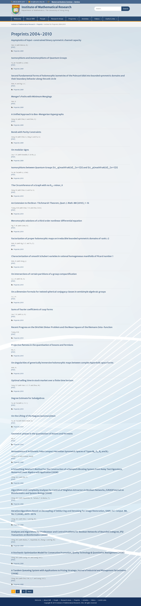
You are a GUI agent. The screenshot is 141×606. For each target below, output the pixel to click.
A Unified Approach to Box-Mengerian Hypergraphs (37, 114)
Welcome (17, 19)
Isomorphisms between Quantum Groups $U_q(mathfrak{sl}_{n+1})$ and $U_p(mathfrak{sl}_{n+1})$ (64, 167)
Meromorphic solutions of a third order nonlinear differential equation (46, 220)
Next (30, 591)
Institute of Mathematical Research (46, 7)
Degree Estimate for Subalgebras (27, 398)
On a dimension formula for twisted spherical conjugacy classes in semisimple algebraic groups (58, 291)
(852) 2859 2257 (19, 2)
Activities (85, 19)
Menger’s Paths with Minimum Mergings (31, 96)
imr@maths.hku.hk (38, 2)
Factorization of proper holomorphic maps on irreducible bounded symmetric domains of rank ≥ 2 (60, 238)
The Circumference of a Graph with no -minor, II (37, 185)
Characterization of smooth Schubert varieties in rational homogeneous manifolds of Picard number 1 (62, 256)
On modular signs (20, 149)
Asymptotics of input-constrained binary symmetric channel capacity (46, 40)
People (42, 19)
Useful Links (110, 19)
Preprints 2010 (18, 178)
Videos (97, 19)
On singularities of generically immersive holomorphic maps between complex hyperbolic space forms (62, 362)
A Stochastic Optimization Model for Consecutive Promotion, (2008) (67, 552)
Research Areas (57, 19)
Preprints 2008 (18, 462)
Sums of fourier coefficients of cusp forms (32, 309)
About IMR (30, 19)
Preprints (72, 19)
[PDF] (13, 47)
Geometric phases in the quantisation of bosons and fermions (42, 433)
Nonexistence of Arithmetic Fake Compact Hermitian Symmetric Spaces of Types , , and (59, 451)
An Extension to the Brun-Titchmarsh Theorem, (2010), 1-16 (50, 203)
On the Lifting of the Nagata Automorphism (33, 416)
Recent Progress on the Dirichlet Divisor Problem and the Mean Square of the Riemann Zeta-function (61, 327)
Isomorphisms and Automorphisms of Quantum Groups (39, 58)
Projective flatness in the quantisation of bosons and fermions (42, 345)
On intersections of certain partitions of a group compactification (44, 274)
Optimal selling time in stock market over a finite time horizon (42, 380)
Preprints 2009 (18, 51)
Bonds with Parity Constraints (26, 132)
